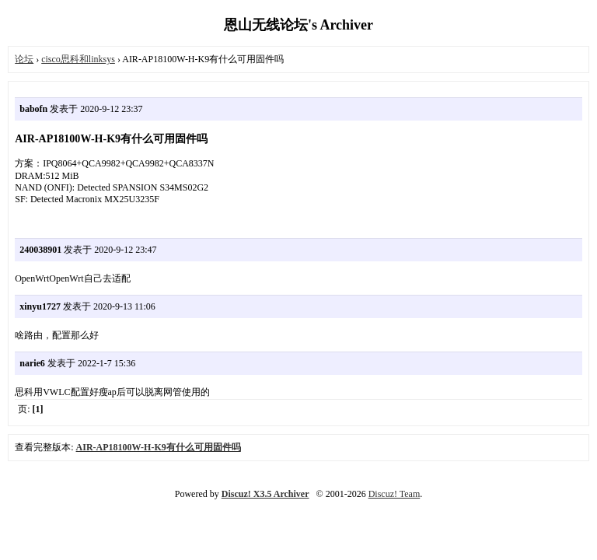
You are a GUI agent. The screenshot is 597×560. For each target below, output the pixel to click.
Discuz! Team (394, 493)
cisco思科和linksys (78, 59)
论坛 (24, 59)
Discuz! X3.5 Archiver (265, 493)
